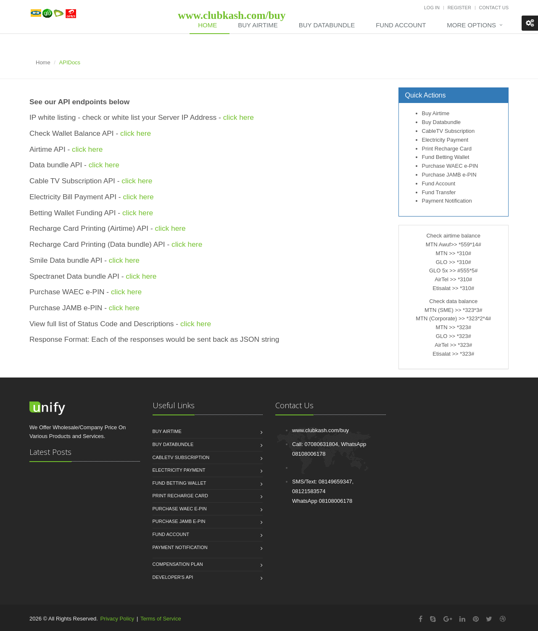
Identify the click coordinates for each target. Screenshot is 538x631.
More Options (471, 25)
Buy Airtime (257, 25)
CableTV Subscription (448, 131)
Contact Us (494, 7)
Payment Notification (447, 201)
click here (238, 117)
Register (459, 7)
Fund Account (401, 25)
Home (207, 25)
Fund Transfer (439, 192)
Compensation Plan (178, 564)
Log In (432, 7)
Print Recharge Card (447, 148)
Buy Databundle (441, 122)
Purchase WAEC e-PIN (450, 166)
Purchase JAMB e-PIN (449, 175)
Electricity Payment (445, 140)
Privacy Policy (117, 618)
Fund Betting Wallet (445, 157)
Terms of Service (160, 618)
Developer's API (173, 577)
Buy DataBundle (327, 25)
